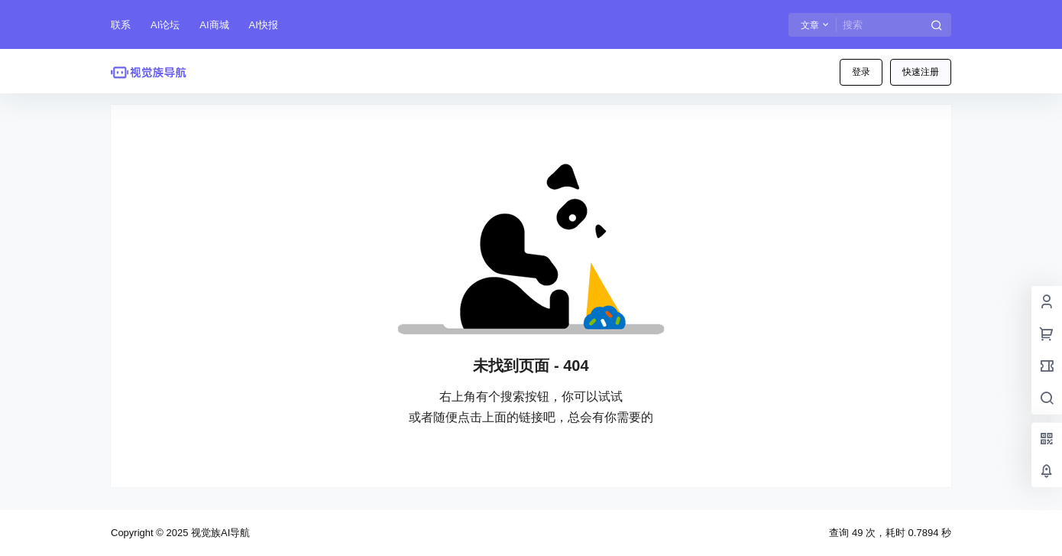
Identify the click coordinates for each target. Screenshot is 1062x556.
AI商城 (213, 25)
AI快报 (263, 25)
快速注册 (920, 72)
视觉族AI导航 (219, 532)
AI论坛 (165, 25)
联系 (121, 25)
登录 (861, 72)
